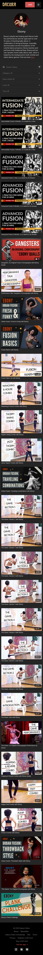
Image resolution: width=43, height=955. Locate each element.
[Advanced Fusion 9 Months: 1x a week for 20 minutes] (21, 206)
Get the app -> (22, 944)
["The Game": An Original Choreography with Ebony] (21, 889)
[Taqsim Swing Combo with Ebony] (21, 435)
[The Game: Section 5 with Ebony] (21, 604)
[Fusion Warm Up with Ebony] (21, 378)
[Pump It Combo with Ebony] (21, 833)
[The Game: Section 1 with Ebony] (21, 519)
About (16, 931)
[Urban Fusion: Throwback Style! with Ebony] (21, 861)
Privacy (12, 938)
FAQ (28, 935)
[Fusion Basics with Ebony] (21, 350)
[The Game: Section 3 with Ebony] (21, 661)
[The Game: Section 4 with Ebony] (21, 632)
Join (30, 4)
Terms (34, 935)
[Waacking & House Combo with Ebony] (21, 406)
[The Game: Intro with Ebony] (21, 717)
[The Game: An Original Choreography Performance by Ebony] (21, 746)
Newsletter (25, 931)
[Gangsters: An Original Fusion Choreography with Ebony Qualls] (21, 264)
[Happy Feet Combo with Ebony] (21, 804)
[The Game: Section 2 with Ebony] (21, 689)
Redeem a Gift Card (25, 938)
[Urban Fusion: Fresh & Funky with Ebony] (21, 321)
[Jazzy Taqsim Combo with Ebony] (21, 463)
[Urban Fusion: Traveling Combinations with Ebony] (21, 491)
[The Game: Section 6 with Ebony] (21, 576)
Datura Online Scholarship (15, 935)
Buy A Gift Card (22, 941)
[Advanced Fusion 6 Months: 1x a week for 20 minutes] (21, 234)
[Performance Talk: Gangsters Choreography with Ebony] (21, 293)
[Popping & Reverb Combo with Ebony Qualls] (21, 776)
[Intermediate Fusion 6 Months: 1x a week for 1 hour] (21, 121)
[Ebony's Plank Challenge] (21, 917)
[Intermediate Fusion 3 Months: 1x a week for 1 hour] (21, 149)
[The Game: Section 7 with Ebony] (21, 548)
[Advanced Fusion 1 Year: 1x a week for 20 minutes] (21, 178)
